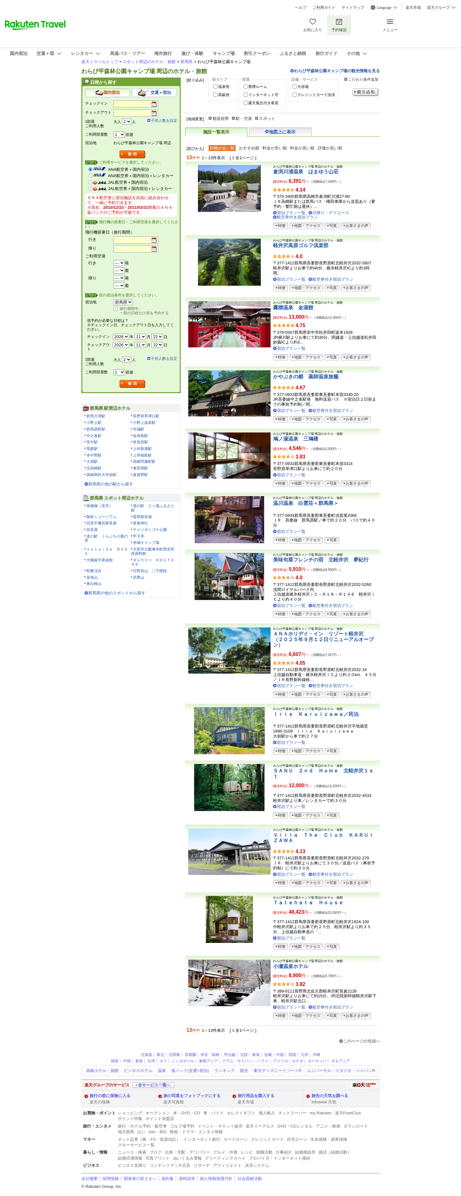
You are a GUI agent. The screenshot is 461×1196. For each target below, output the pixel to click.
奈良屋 (92, 530)
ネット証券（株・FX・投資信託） (149, 1139)
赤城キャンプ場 (146, 542)
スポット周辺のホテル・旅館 (149, 61)
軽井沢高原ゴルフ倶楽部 (300, 245)
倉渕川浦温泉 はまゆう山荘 (305, 171)
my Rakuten (321, 1113)
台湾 (151, 1061)
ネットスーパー (292, 1113)
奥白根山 (94, 584)
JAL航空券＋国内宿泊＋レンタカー (140, 188)
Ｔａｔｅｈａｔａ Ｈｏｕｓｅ (308, 902)
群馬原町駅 (95, 429)
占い (141, 1131)
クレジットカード (267, 1139)
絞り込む (365, 92)
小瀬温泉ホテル (290, 966)
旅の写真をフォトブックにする (192, 1095)
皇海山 (92, 577)
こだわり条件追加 (363, 79)
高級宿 (223, 95)
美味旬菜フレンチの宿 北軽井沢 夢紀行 (321, 559)
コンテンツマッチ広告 (170, 1165)
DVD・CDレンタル (295, 1126)
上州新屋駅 (142, 448)
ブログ (156, 1152)
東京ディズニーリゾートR (277, 1070)
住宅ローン (297, 1139)
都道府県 (220, 118)
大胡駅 (92, 461)
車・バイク (213, 1113)
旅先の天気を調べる (329, 1095)
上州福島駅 (142, 455)
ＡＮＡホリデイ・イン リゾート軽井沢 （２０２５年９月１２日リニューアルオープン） (323, 639)
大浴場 (303, 86)
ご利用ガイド (324, 7)
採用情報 (110, 1178)
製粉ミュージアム (101, 517)
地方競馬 (126, 1131)
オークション (157, 1113)
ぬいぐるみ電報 (187, 1158)
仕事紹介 (284, 1152)
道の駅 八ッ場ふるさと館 (152, 508)
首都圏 (190, 1055)
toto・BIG (158, 1131)
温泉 (162, 1070)
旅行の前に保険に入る (110, 1095)
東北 (160, 1055)
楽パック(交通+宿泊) (190, 1070)
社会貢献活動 (250, 1178)
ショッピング (130, 1113)
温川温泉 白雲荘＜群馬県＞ (305, 503)
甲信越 (229, 1055)
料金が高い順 (302, 148)
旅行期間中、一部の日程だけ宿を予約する (144, 310)
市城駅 (138, 429)
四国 (292, 1055)
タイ (163, 1061)
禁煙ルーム (257, 86)
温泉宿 (223, 86)
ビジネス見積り (132, 1165)
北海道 (146, 1055)
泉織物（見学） (99, 506)
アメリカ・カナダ (288, 1061)
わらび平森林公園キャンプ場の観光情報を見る (337, 70)
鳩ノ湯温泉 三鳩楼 (295, 438)
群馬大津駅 (95, 416)
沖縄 (316, 1055)
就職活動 (264, 1152)
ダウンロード (355, 1126)
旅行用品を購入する (256, 1095)
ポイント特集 (130, 1118)
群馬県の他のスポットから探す (116, 593)
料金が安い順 (274, 148)
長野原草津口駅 (146, 416)
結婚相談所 (305, 1152)
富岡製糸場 (142, 517)
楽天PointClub (348, 1113)
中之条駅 (94, 436)
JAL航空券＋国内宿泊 (128, 182)
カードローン (235, 1139)
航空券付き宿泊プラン (297, 217)
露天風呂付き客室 (263, 103)
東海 (256, 1055)
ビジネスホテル (138, 1070)
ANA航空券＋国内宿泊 (128, 169)
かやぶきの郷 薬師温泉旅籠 (305, 376)
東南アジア (208, 1061)
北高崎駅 (94, 468)
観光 (244, 1070)
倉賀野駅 (140, 475)
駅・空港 (244, 118)
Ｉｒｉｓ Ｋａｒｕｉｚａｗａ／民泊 (316, 714)
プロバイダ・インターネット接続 (279, 1158)
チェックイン (96, 103)
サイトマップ (353, 7)
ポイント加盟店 (159, 1118)
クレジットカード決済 (316, 95)
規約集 (168, 1178)
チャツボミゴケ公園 (150, 530)
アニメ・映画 (328, 1126)
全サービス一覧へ (154, 1085)
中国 (280, 1055)
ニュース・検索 (132, 1152)
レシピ (247, 1152)
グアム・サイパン (237, 1061)
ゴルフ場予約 (182, 1126)
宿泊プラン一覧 (291, 212)
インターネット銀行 (202, 1139)
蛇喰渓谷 (94, 571)
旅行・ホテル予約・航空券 (142, 1126)
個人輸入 (267, 1113)
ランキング (224, 1070)
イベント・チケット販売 (220, 1126)
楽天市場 (413, 7)
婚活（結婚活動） (335, 1152)
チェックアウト (98, 112)
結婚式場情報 (130, 1158)
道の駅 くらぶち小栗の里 (106, 538)
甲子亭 (138, 536)
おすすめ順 (249, 148)
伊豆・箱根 (209, 1055)
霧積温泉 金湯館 (293, 307)
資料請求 (187, 1178)
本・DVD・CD (186, 1113)
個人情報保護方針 (216, 1178)
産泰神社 (140, 523)
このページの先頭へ (361, 1041)
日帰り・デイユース (330, 212)
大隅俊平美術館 (99, 560)
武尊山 (138, 577)
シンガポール (183, 1061)
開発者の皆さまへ (140, 1178)
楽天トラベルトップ (99, 61)
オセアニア (340, 1061)
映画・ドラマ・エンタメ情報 (196, 1131)
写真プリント (157, 1158)
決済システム (257, 1165)
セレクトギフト (241, 1113)
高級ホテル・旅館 (102, 1070)
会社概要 (89, 1178)
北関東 (174, 1055)
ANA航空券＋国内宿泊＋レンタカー (141, 175)
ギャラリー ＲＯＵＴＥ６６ (152, 562)
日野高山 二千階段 (150, 571)
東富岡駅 (140, 468)
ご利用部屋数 (96, 134)
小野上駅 (94, 422)
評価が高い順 (330, 148)
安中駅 (92, 442)
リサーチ (202, 1165)
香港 (139, 1061)
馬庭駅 (92, 448)
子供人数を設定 (164, 120)
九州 (304, 1055)
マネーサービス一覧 (136, 1145)
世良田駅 (140, 442)
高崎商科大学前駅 (101, 475)
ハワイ (262, 1061)
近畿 (268, 1055)
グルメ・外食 (225, 1152)
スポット (267, 118)
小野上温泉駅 (144, 422)
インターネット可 (263, 95)
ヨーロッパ (317, 1061)
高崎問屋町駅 (144, 461)
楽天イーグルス (260, 1126)
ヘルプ (300, 7)
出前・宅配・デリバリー (187, 1152)
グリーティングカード (225, 1158)
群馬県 (186, 61)
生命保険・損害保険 (328, 1139)
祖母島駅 (140, 436)
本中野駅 (94, 455)
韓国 (114, 1061)
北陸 (244, 1055)
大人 (117, 122)
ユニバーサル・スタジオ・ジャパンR (341, 1070)
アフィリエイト (227, 1165)
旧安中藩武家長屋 (101, 523)
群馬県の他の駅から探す (110, 484)
